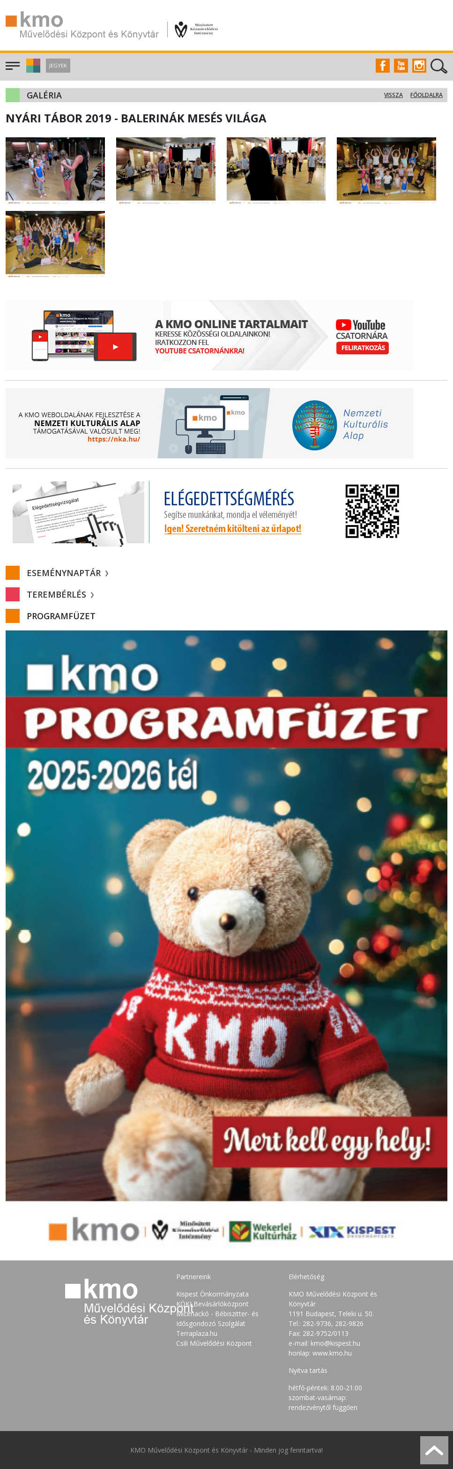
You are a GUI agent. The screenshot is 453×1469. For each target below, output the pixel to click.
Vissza (393, 95)
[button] (32, 70)
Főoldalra (426, 95)
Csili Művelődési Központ (214, 1343)
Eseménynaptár (67, 572)
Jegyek (58, 65)
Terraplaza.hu (196, 1333)
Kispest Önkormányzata (212, 1293)
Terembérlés (60, 594)
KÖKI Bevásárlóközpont (212, 1303)
